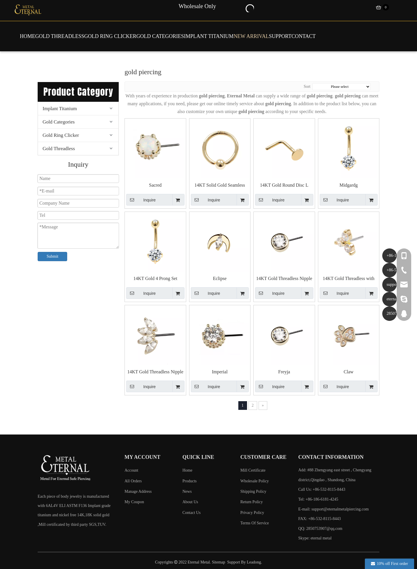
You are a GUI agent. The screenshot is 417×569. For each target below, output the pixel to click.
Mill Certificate (253, 470)
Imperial (220, 371)
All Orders (133, 481)
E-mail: (333, 509)
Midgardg (348, 185)
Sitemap (218, 562)
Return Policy (251, 502)
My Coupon (134, 502)
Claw (349, 371)
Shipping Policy (253, 491)
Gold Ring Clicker (61, 135)
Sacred (155, 185)
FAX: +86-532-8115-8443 (319, 519)
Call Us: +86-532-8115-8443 (321, 489)
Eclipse (219, 278)
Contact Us (191, 512)
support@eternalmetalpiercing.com (340, 509)
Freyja (284, 371)
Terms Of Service (254, 523)
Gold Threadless (59, 148)
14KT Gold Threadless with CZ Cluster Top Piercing (349, 278)
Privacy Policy (252, 512)
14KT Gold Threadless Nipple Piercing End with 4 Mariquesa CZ (155, 372)
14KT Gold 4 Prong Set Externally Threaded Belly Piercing (155, 278)
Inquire (141, 200)
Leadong (254, 562)
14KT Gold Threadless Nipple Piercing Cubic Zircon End (284, 278)
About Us (190, 502)
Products (189, 481)
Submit (52, 256)
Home (187, 470)
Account (131, 470)
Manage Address (138, 491)
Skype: (304, 538)
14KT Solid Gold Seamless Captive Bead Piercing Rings (219, 185)
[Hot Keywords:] (249, 7)
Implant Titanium (60, 108)
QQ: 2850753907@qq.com (320, 528)
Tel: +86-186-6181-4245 (318, 499)
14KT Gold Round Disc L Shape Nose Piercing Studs (284, 185)
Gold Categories (59, 122)
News (187, 491)
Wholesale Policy (254, 481)
